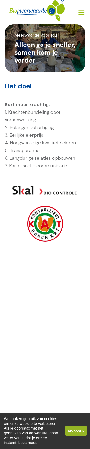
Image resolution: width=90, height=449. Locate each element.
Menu (82, 12)
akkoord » (76, 430)
